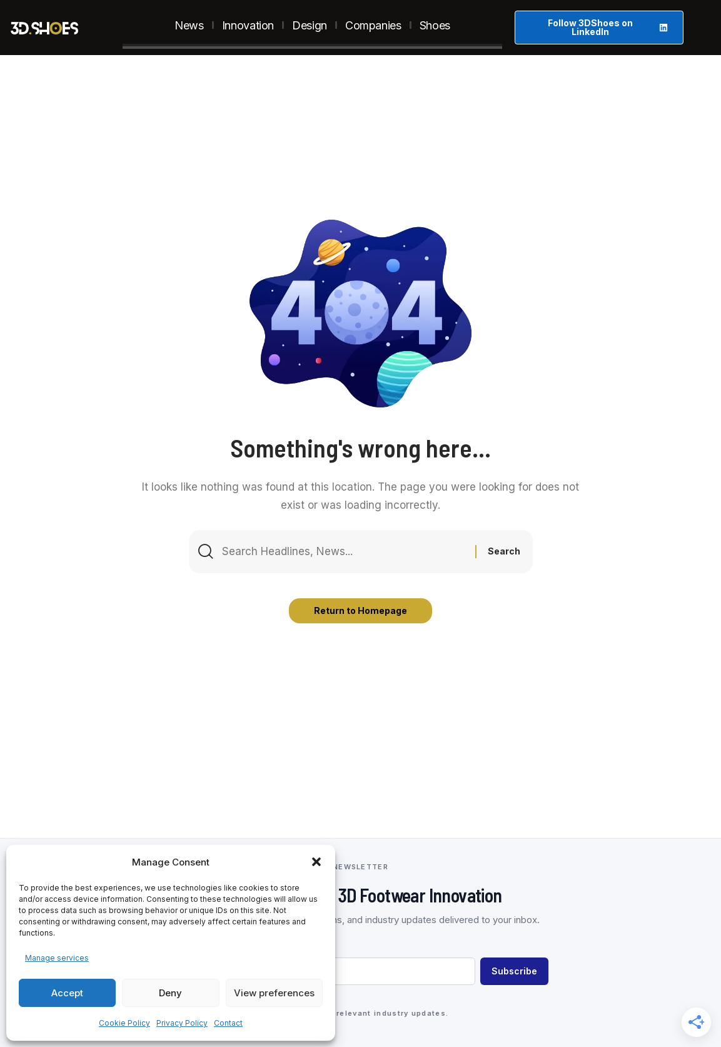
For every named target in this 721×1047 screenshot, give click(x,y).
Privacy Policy (182, 1023)
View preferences (274, 993)
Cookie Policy (124, 1023)
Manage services (57, 958)
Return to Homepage (360, 610)
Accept (67, 993)
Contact (228, 1023)
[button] (316, 861)
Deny (170, 993)
